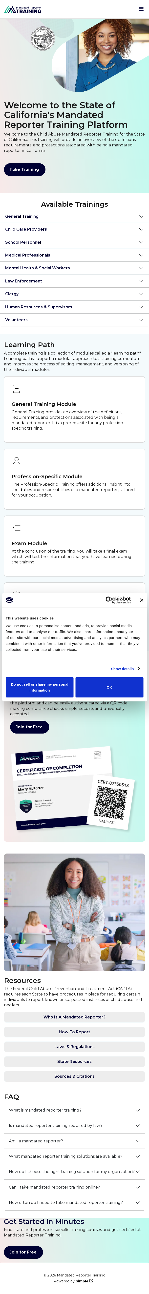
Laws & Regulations (75, 1046)
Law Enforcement (23, 281)
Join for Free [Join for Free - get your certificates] (30, 727)
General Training (22, 216)
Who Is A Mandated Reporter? (74, 1017)
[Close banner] (141, 600)
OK (109, 687)
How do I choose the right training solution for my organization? (72, 1171)
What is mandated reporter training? (45, 1110)
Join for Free (23, 1252)
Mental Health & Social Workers (37, 268)
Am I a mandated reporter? (36, 1141)
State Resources (74, 1061)
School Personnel (23, 242)
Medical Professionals (27, 255)
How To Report (74, 1032)
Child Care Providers (26, 229)
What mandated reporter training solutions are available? (65, 1156)
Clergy (12, 294)
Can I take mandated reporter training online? (54, 1187)
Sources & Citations (74, 1076)
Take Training (24, 169)
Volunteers (16, 320)
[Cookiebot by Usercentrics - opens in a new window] (109, 600)
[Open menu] (141, 9)
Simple (82, 1281)
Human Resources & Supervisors (38, 307)
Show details (122, 668)
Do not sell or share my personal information (39, 687)
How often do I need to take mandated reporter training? (66, 1202)
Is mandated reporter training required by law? (56, 1125)
